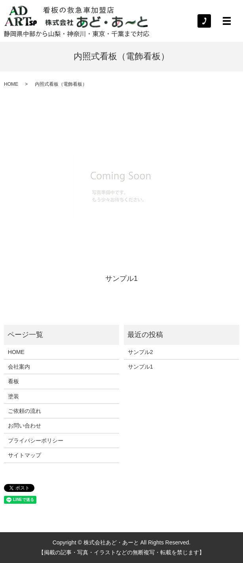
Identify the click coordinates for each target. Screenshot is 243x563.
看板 (13, 381)
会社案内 (19, 366)
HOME (11, 84)
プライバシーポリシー (35, 440)
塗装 (13, 396)
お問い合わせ (24, 425)
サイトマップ (24, 455)
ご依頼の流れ (24, 411)
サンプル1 (121, 278)
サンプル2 (140, 352)
